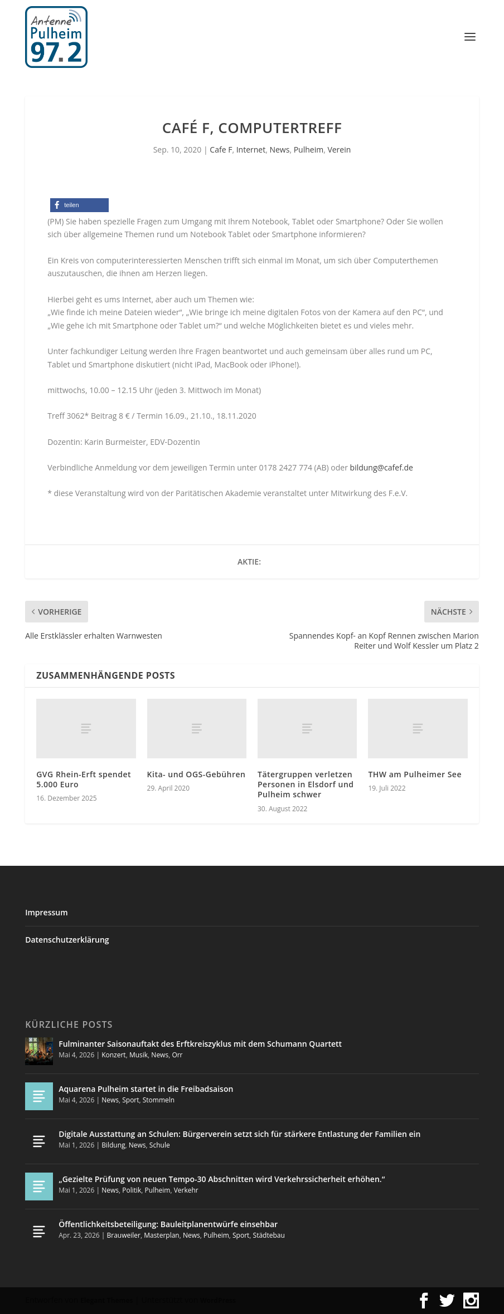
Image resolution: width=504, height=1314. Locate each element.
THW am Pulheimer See (415, 774)
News (279, 149)
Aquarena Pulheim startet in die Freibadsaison (146, 1088)
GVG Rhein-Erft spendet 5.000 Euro (83, 779)
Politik (131, 1190)
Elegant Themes (106, 1300)
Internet (251, 149)
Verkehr (186, 1190)
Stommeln (159, 1100)
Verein (339, 149)
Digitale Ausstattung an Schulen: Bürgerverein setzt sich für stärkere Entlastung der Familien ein (239, 1134)
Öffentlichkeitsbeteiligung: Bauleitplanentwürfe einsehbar (168, 1224)
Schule (159, 1145)
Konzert (113, 1055)
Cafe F (221, 149)
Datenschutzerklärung (67, 939)
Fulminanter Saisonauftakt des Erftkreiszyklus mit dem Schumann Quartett (200, 1043)
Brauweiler (123, 1235)
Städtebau (269, 1235)
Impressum (46, 912)
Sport (130, 1100)
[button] (79, 205)
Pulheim (308, 149)
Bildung (113, 1145)
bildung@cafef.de (381, 467)
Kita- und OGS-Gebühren (196, 774)
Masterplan (162, 1235)
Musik (138, 1055)
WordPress (218, 1300)
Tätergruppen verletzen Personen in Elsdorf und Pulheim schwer (306, 784)
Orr (177, 1055)
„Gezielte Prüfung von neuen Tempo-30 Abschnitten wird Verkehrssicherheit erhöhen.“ (222, 1179)
